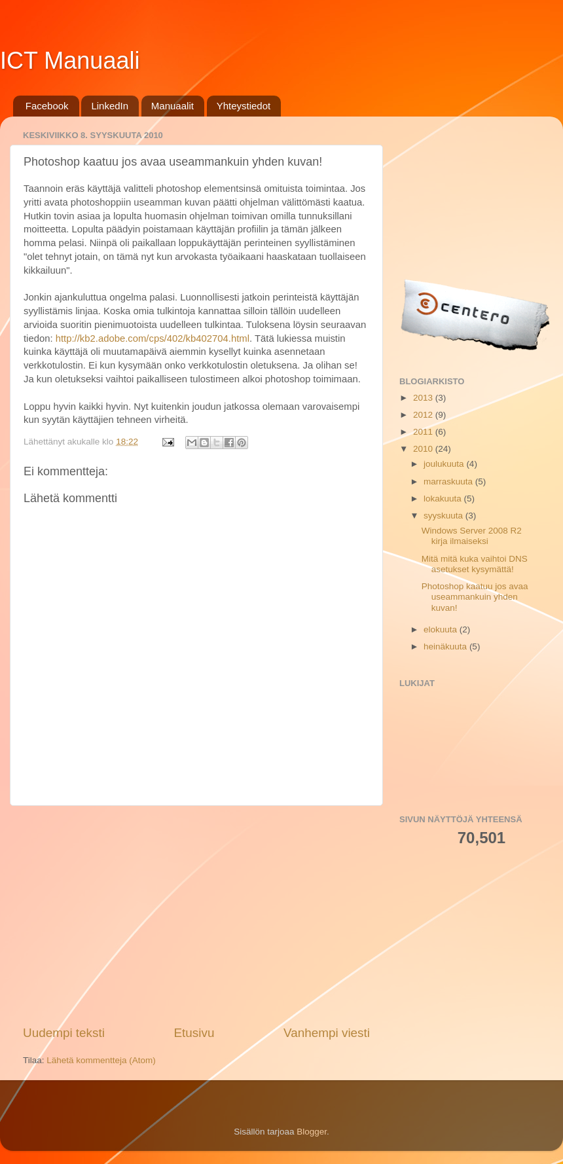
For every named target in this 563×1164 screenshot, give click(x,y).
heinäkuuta (446, 646)
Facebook (47, 105)
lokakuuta (444, 498)
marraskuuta (449, 481)
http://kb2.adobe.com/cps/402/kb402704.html (152, 338)
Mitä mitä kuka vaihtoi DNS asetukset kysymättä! (475, 564)
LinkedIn (109, 105)
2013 (424, 398)
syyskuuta (444, 515)
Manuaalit (172, 105)
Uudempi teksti (64, 1033)
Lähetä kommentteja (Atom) (101, 1060)
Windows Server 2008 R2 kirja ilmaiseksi (472, 536)
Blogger (312, 1132)
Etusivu (194, 1033)
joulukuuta (445, 464)
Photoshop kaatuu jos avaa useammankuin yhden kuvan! (475, 596)
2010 (424, 449)
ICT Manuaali (69, 60)
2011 (424, 432)
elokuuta (442, 629)
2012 (424, 415)
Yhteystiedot (244, 105)
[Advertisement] (196, 915)
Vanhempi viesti (326, 1033)
